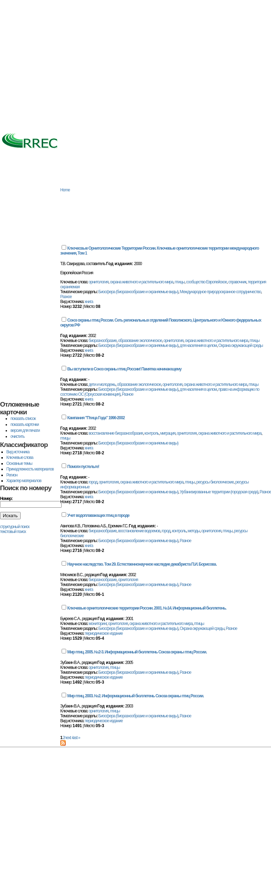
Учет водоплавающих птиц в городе (98, 515)
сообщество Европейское (206, 281)
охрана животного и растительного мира (141, 281)
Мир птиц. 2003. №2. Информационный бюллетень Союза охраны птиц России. (135, 695)
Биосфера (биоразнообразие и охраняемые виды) (138, 291)
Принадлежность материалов (30, 469)
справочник (237, 281)
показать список (23, 418)
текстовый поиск (13, 531)
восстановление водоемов (139, 530)
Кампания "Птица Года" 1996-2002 (96, 417)
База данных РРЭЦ (61, 181)
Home (65, 189)
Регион (11, 475)
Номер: (6, 498)
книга (89, 301)
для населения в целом (198, 345)
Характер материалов (23, 480)
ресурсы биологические (215, 482)
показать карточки (25, 424)
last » (76, 737)
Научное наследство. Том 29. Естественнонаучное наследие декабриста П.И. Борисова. (141, 564)
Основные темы (19, 463)
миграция (167, 433)
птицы (180, 281)
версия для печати (25, 430)
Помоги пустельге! (83, 466)
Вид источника (17, 451)
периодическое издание (104, 633)
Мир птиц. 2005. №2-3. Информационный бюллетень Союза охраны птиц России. (137, 652)
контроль (151, 433)
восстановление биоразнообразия (116, 433)
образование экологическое (140, 340)
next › (68, 737)
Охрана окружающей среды (240, 345)
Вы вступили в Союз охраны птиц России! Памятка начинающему (124, 369)
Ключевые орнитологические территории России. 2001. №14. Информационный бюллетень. (146, 608)
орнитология (99, 281)
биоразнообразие (103, 340)
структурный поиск (14, 526)
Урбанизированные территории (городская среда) (219, 491)
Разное (65, 296)
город (93, 482)
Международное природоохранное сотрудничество (220, 291)
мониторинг (97, 623)
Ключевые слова (19, 457)
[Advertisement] (65, 66)
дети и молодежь (102, 384)
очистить (18, 436)
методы (194, 530)
